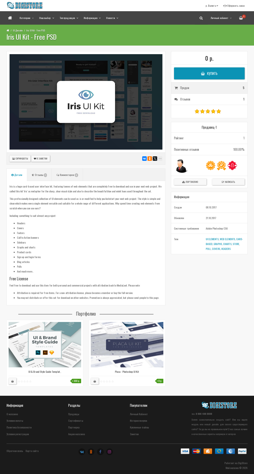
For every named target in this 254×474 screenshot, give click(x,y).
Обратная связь (15, 451)
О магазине (12, 414)
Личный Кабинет (139, 414)
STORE (236, 244)
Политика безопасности (19, 427)
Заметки (134, 434)
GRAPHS (218, 244)
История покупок (138, 420)
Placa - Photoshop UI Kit (127, 372)
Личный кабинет (221, 18)
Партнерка (74, 427)
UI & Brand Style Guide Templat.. (44, 372)
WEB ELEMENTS (227, 239)
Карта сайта (32, 451)
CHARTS (227, 244)
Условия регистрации (18, 434)
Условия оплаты (15, 420)
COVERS (216, 249)
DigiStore (243, 463)
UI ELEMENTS (212, 239)
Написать (228, 181)
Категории (27, 18)
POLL (208, 249)
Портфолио (190, 181)
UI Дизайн (18, 30)
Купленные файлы (139, 427)
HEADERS (226, 249)
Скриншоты (20, 158)
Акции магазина (76, 434)
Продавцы (73, 414)
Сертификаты (75, 420)
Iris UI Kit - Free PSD (35, 30)
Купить (209, 73)
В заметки (40, 158)
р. (212, 5)
